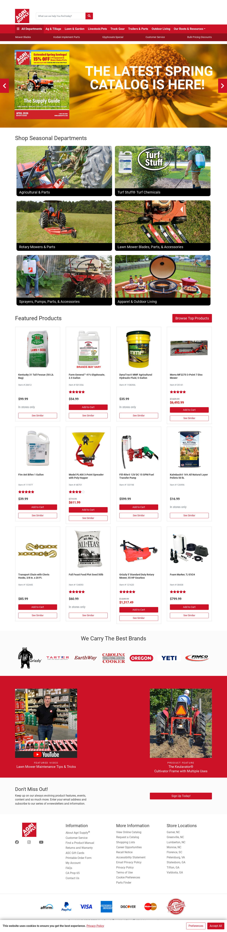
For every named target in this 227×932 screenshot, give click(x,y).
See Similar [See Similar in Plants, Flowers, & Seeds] (88, 617)
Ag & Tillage (53, 29)
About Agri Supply (78, 835)
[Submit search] (89, 16)
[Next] (222, 86)
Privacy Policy (95, 926)
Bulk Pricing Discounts (199, 37)
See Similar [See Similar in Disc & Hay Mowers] (189, 420)
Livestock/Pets (97, 29)
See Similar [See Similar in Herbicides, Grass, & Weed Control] (88, 418)
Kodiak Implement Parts (66, 37)
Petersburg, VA (176, 859)
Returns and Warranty (79, 850)
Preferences (196, 926)
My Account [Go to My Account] (73, 865)
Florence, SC (174, 854)
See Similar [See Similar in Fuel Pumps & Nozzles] (139, 517)
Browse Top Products (192, 321)
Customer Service (155, 37)
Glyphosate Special (112, 37)
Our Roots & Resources (188, 29)
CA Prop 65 (73, 875)
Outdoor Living (161, 29)
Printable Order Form (79, 860)
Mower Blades (23, 37)
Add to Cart (88, 409)
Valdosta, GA (175, 874)
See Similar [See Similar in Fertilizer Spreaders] (88, 520)
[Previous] (4, 86)
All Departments (29, 29)
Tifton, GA (173, 869)
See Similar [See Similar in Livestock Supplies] (189, 517)
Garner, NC (173, 834)
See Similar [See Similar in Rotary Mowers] (139, 620)
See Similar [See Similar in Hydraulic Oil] (139, 418)
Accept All (216, 926)
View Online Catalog (128, 834)
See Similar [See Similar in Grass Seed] (38, 418)
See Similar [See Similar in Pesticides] (38, 517)
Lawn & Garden (74, 29)
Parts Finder (123, 885)
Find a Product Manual (80, 845)
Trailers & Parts (138, 29)
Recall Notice (124, 854)
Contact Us (72, 880)
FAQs (69, 870)
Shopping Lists (125, 844)
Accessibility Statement (130, 859)
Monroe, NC (174, 849)
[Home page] (22, 16)
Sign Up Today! (180, 798)
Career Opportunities (129, 849)
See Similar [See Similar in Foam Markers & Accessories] (189, 617)
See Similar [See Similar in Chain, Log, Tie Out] (38, 617)
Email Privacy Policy (129, 865)
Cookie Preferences (128, 880)
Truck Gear (117, 29)
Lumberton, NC (176, 844)
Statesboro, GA (176, 865)
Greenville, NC (175, 839)
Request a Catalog (127, 839)
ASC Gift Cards (75, 855)
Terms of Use (124, 874)
